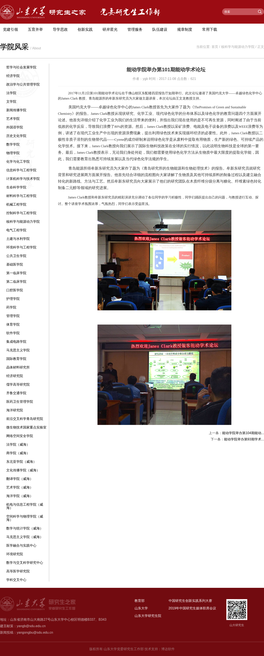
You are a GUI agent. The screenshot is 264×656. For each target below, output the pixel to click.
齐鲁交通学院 (16, 393)
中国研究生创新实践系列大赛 (190, 600)
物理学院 (13, 153)
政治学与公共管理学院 (23, 84)
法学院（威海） (18, 444)
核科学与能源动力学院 (238, 47)
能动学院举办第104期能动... (243, 433)
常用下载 (209, 29)
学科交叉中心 (16, 580)
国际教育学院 (16, 359)
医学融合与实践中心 (21, 545)
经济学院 (13, 76)
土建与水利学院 (18, 238)
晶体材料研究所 (18, 367)
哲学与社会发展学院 (21, 67)
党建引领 (10, 29)
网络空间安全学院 (19, 436)
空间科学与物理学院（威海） (24, 518)
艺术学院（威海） (19, 487)
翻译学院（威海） (19, 479)
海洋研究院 (14, 410)
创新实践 (85, 29)
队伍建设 (159, 29)
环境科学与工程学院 (21, 247)
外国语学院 (14, 127)
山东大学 (141, 608)
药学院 (11, 307)
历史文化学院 (16, 136)
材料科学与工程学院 (21, 196)
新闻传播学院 (16, 110)
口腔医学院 (14, 290)
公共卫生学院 (16, 256)
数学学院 (13, 144)
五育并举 (35, 29)
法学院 (11, 93)
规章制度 (184, 29)
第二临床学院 (16, 281)
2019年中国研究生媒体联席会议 (192, 608)
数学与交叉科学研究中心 (24, 562)
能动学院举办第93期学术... (244, 439)
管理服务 (134, 29)
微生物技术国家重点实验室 (26, 427)
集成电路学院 (16, 341)
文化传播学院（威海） (23, 470)
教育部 (140, 600)
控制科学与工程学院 (21, 213)
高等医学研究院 (18, 571)
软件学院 (13, 333)
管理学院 (13, 316)
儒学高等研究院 (18, 384)
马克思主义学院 (18, 350)
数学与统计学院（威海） (24, 528)
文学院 (11, 101)
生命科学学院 (16, 187)
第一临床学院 (16, 273)
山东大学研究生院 (148, 616)
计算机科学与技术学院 (23, 178)
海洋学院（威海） (19, 496)
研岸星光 (110, 29)
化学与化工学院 (18, 161)
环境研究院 (14, 554)
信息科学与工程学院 (21, 170)
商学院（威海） (18, 453)
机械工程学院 (16, 204)
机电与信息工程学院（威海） (24, 506)
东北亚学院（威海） (21, 461)
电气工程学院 (16, 230)
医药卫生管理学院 (19, 401)
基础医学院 (14, 264)
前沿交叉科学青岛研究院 (24, 419)
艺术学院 (13, 118)
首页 (214, 47)
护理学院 (13, 299)
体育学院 (13, 324)
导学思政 (60, 29)
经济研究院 (14, 376)
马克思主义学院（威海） (24, 537)
